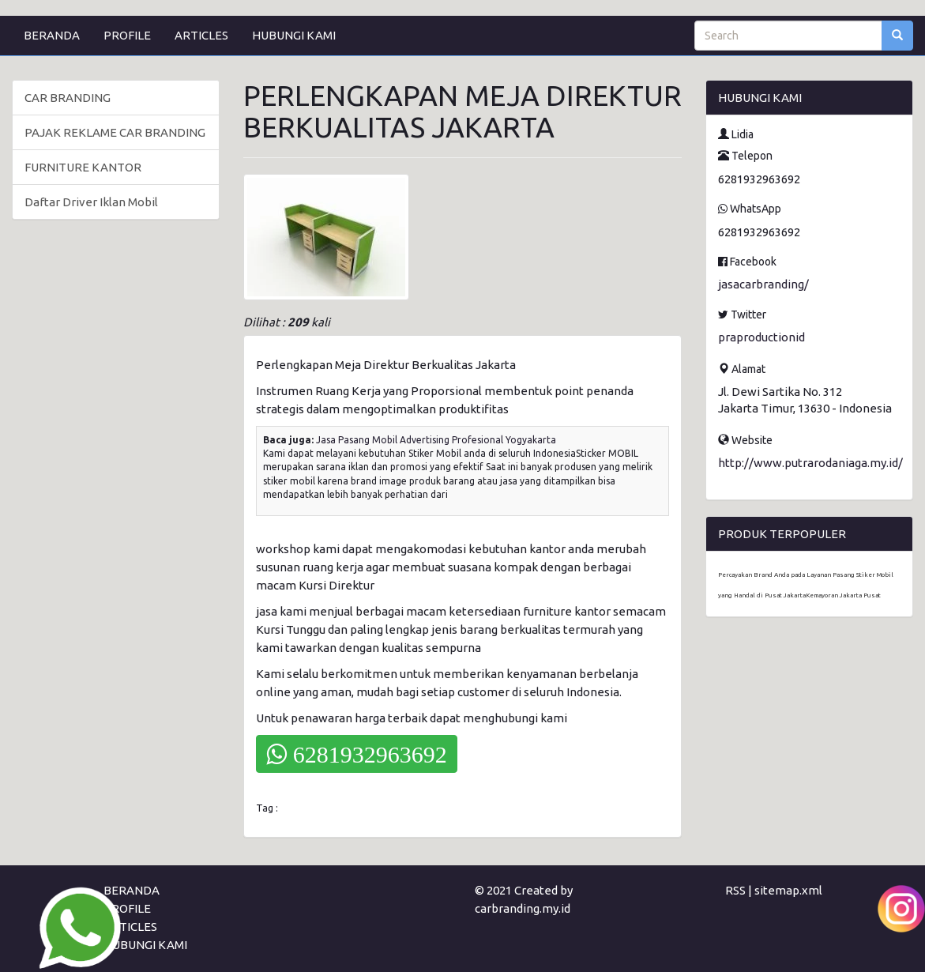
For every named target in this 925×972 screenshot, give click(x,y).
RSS (735, 890)
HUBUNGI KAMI (294, 35)
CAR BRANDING (67, 97)
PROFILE (127, 35)
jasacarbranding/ (763, 284)
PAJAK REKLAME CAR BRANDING (114, 132)
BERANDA (52, 35)
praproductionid (761, 337)
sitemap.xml (788, 890)
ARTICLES (201, 35)
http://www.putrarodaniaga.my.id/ (810, 462)
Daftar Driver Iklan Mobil (91, 202)
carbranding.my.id (522, 908)
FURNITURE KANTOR (82, 167)
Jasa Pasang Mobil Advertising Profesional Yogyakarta (436, 440)
